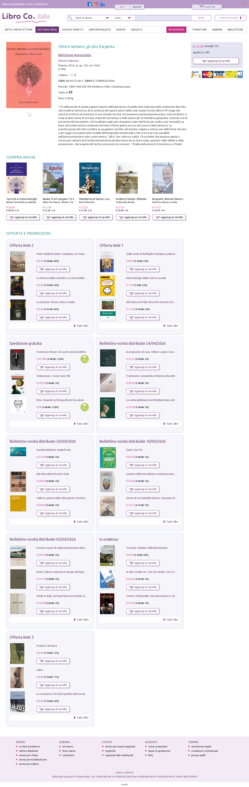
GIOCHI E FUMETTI (72, 29)
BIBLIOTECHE (235, 29)
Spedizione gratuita (26, 343)
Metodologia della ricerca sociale (146, 277)
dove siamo (69, 750)
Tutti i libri (83, 325)
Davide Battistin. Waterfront (54, 449)
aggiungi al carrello (23, 217)
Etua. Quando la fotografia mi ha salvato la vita (65, 399)
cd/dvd (121, 29)
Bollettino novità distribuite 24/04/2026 (132, 343)
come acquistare (157, 746)
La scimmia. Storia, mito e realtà (56, 302)
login (122, 7)
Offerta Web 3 (22, 637)
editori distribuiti (28, 750)
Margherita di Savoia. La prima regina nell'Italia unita (110, 199)
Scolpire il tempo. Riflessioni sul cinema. (139, 199)
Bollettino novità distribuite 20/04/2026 (43, 441)
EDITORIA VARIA (47, 29)
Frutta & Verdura (47, 645)
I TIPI (71, 75)
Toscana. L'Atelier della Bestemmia (146, 547)
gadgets (136, 29)
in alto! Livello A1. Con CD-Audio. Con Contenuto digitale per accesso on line (172, 571)
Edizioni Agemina (68, 60)
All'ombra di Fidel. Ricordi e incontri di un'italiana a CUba (160, 302)
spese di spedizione (159, 750)
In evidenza (108, 539)
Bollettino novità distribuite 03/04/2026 (43, 539)
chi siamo (67, 746)
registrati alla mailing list (119, 755)
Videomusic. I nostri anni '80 (53, 375)
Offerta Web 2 (22, 245)
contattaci (68, 755)
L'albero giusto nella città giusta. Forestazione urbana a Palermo (75, 497)
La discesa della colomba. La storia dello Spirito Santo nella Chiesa (76, 277)
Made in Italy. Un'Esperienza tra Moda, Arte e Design (68, 595)
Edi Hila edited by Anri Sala (53, 473)
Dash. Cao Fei (134, 449)
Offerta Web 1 (111, 245)
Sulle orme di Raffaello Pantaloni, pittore (150, 253)
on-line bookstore (29, 746)
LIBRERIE (217, 29)
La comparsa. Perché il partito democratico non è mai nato (72, 693)
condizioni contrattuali (204, 750)
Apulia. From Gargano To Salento (62, 199)
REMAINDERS (176, 29)
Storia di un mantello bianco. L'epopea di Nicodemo (157, 497)
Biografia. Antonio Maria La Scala (172, 199)
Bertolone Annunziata (74, 55)
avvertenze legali (201, 746)
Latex (40, 669)
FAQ (150, 755)
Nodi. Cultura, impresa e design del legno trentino (66, 571)
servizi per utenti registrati (120, 746)
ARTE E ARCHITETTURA (18, 29)
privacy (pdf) (198, 755)
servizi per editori (29, 764)
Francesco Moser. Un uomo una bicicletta (61, 351)
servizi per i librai (28, 755)
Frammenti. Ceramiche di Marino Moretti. (151, 375)
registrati (136, 7)
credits (124, 784)
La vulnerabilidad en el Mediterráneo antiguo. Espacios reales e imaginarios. (171, 399)
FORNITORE (200, 29)
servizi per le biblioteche (33, 759)
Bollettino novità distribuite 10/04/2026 (132, 441)
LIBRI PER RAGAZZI (100, 29)
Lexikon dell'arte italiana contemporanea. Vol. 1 (154, 473)
